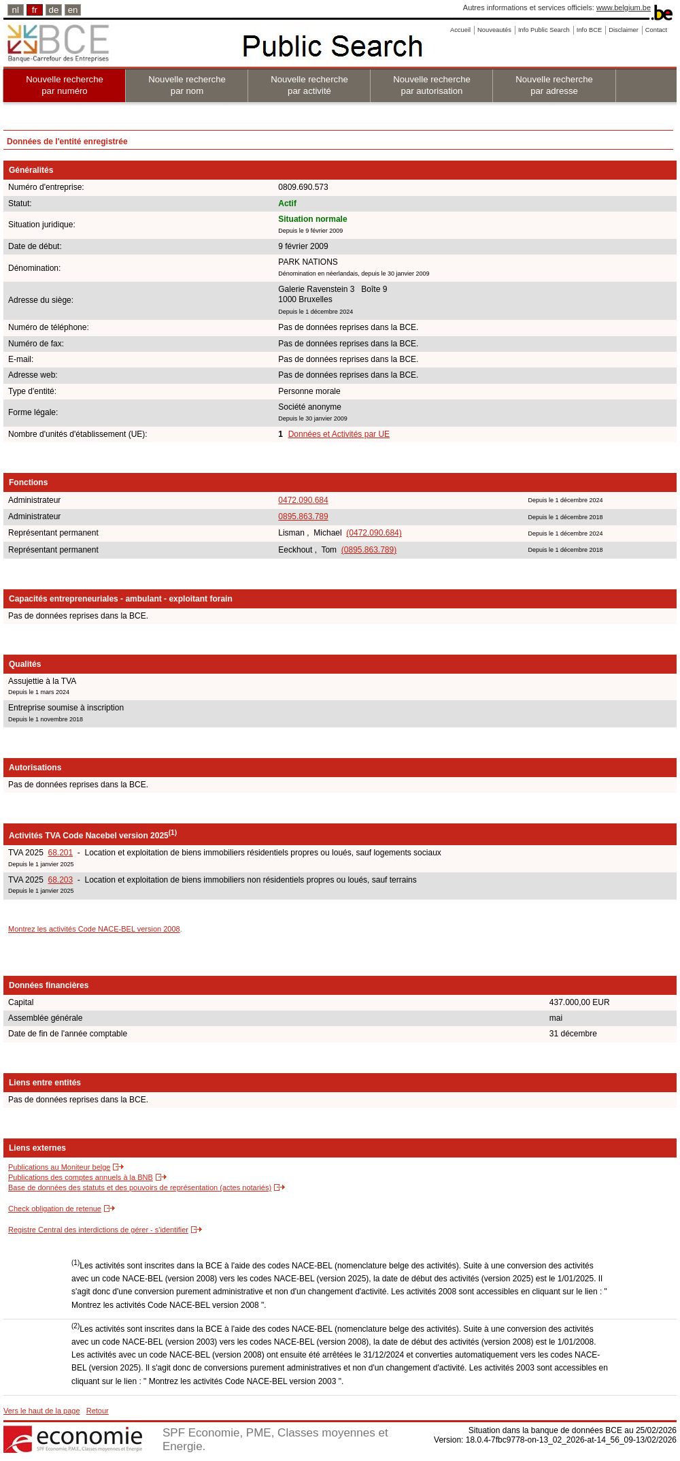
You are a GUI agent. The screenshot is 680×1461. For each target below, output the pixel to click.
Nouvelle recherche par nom (187, 85)
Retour (97, 1411)
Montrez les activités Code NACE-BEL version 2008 (94, 929)
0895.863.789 (303, 516)
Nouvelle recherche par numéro (64, 85)
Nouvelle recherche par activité (309, 85)
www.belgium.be (623, 7)
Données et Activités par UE (339, 434)
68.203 (60, 880)
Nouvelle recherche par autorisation (432, 85)
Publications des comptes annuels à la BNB (80, 1177)
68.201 (60, 852)
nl (15, 10)
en (73, 10)
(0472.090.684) (373, 533)
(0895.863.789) (368, 550)
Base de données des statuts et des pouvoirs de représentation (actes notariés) (139, 1187)
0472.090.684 (303, 500)
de (54, 10)
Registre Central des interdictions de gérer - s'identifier (98, 1230)
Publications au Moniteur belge (59, 1167)
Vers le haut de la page (41, 1411)
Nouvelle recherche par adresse (554, 85)
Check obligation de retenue (54, 1208)
